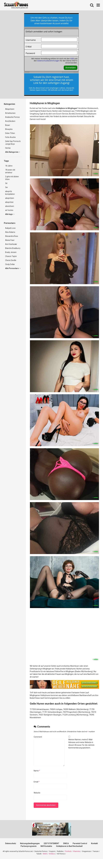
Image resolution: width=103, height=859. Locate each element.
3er (6, 187)
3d (6, 183)
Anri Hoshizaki (11, 244)
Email (37, 782)
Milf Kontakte (46, 846)
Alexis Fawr (10, 240)
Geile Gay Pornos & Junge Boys (12, 142)
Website (37, 793)
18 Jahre (8, 166)
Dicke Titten (10, 133)
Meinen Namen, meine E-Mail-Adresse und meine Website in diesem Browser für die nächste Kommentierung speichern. (81, 744)
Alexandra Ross (11, 236)
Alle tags (9, 214)
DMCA (66, 843)
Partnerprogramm (29, 846)
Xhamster (76, 851)
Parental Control (80, 843)
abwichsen (9, 206)
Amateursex (10, 113)
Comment (38, 737)
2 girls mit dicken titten (12, 178)
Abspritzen (9, 109)
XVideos (52, 854)
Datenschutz (10, 843)
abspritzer (9, 202)
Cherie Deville (10, 260)
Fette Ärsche (10, 137)
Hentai (7, 148)
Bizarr (7, 125)
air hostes (9, 210)
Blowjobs (9, 129)
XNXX (45, 854)
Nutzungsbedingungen (30, 843)
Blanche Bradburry (12, 248)
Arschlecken (10, 121)
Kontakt (94, 843)
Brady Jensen (10, 252)
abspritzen (9, 198)
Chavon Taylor (11, 256)
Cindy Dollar (10, 264)
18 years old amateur (10, 171)
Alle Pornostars (12, 268)
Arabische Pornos (12, 117)
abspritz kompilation (10, 192)
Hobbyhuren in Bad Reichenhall (69, 846)
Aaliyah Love (10, 228)
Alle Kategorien (12, 152)
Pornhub (68, 851)
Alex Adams (10, 232)
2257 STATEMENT (51, 843)
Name (37, 771)
